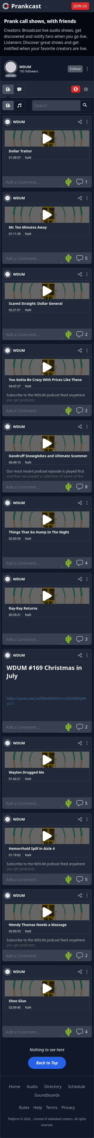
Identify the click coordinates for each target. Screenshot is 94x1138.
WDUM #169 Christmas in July (44, 671)
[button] (75, 89)
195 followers (28, 71)
